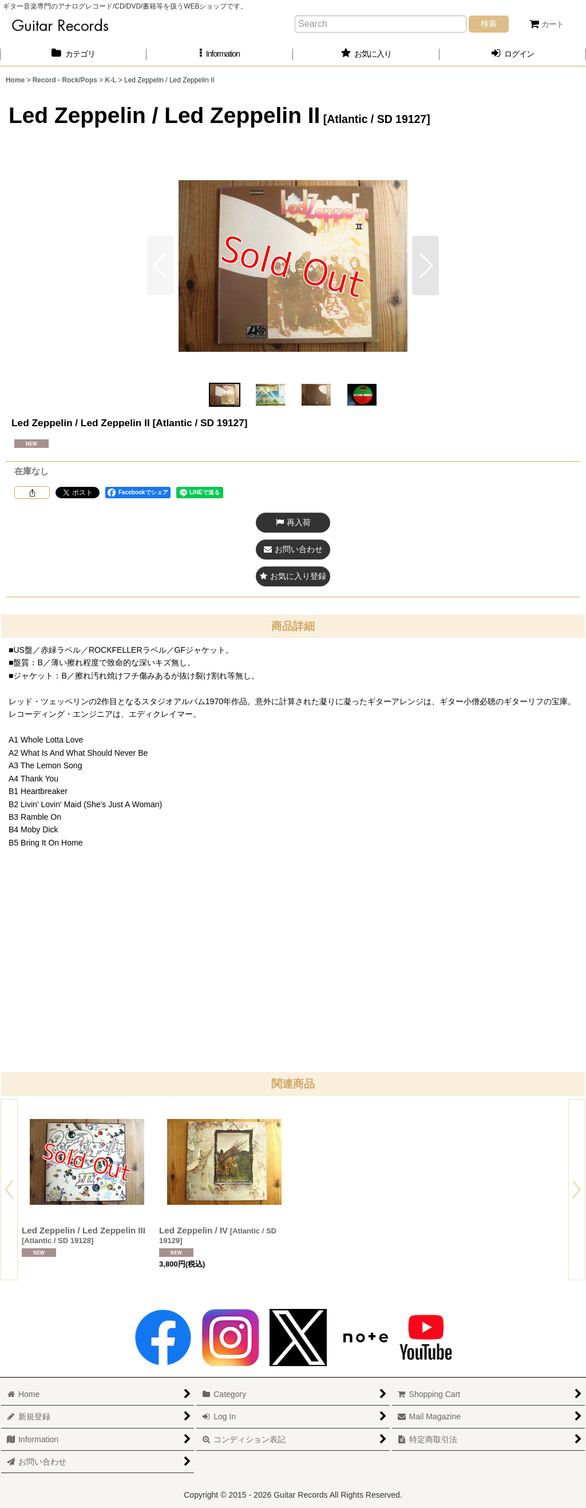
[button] (219, 54)
